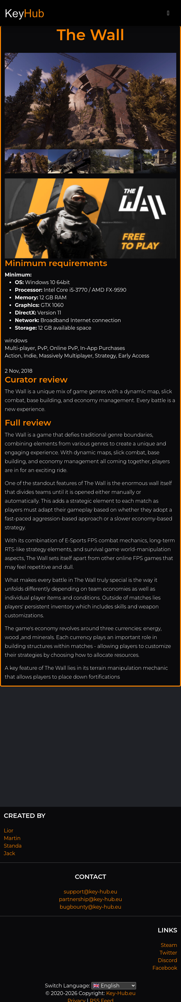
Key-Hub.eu (120, 993)
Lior (8, 831)
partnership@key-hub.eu (90, 899)
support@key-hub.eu (90, 892)
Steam (169, 945)
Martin (12, 838)
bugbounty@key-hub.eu (90, 907)
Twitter (168, 953)
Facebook (165, 968)
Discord (167, 960)
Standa (13, 846)
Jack (9, 853)
